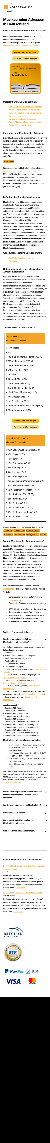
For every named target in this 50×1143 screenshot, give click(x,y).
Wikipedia (13, 261)
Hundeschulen (19, 531)
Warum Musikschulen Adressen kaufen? (25, 122)
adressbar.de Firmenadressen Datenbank (20, 46)
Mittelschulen (19, 535)
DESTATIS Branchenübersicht (21, 258)
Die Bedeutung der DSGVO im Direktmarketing (22, 893)
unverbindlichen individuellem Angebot (19, 171)
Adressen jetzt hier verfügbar (25, 52)
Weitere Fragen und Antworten (21, 125)
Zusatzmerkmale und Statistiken (22, 119)
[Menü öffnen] (45, 7)
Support (41, 183)
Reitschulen (8, 535)
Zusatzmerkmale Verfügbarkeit (15, 678)
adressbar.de (8, 589)
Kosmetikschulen (32, 531)
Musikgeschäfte (32, 535)
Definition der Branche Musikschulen (24, 110)
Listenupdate (14, 600)
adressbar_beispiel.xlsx (12, 782)
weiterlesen (20, 888)
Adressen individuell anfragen (25, 58)
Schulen (43, 535)
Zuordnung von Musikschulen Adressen (25, 107)
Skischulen (8, 531)
